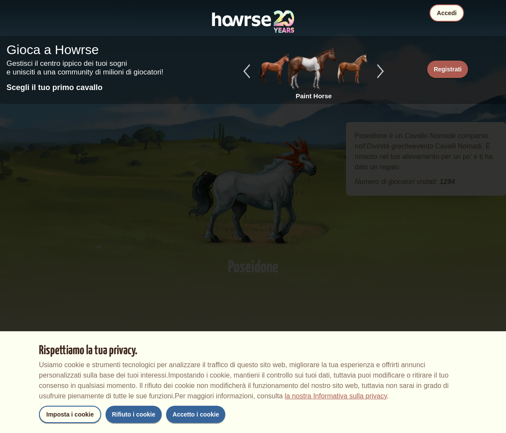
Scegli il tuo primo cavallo (54, 87)
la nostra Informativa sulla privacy (336, 396)
